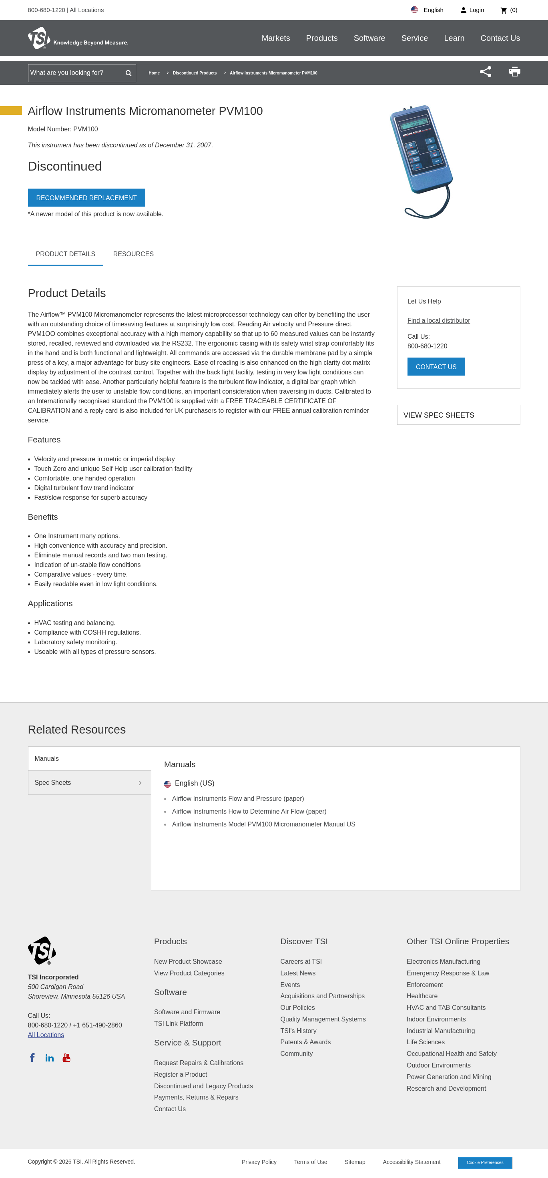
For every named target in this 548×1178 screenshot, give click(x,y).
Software (369, 38)
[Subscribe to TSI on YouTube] (66, 1057)
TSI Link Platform (178, 1023)
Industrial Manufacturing (441, 1030)
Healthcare (422, 996)
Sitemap (351, 1163)
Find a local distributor (438, 320)
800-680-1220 (47, 9)
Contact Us (500, 38)
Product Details (66, 254)
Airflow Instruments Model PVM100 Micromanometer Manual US (263, 824)
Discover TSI (304, 941)
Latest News (298, 973)
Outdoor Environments (439, 1065)
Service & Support (187, 1042)
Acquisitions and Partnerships (323, 996)
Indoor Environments (436, 1019)
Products (322, 38)
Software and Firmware (187, 1012)
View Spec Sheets (438, 415)
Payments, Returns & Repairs (196, 1097)
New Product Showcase (188, 961)
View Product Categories (189, 973)
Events (290, 984)
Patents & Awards (306, 1042)
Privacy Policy (255, 1163)
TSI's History (299, 1030)
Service (414, 38)
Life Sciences (426, 1042)
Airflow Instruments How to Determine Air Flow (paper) (249, 811)
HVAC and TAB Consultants (446, 1007)
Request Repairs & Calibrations (198, 1062)
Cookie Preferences (483, 1163)
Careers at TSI (301, 961)
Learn (454, 38)
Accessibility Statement (408, 1163)
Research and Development (446, 1088)
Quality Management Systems (323, 1019)
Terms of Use (306, 1163)
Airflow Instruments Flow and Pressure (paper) (238, 798)
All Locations (87, 9)
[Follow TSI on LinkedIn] (49, 1057)
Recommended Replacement (87, 198)
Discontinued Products (195, 73)
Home (154, 73)
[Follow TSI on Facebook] (32, 1057)
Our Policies (298, 1007)
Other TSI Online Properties (458, 941)
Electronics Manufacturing (443, 961)
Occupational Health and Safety (452, 1053)
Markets (276, 38)
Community (297, 1053)
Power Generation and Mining (449, 1076)
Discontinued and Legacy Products (203, 1086)
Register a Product (180, 1074)
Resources (133, 254)
